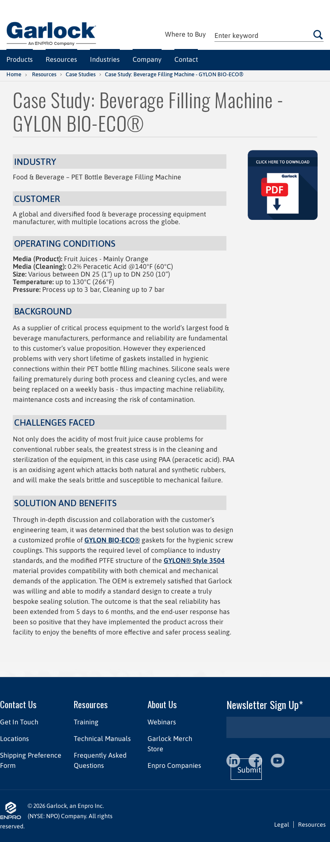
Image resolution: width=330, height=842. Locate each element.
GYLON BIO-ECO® (112, 540)
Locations (14, 738)
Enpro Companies (174, 765)
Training (86, 722)
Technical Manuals (102, 738)
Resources (44, 74)
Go (318, 34)
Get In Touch (19, 722)
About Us (162, 704)
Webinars (162, 722)
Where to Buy (185, 34)
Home (13, 74)
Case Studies (81, 74)
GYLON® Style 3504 (194, 560)
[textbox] (269, 35)
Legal (281, 824)
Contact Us (18, 704)
